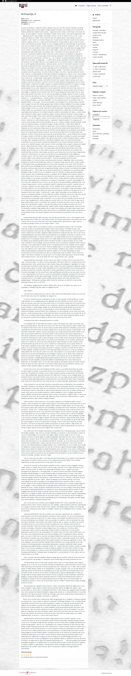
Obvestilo (96, 136)
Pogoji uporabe (91, 5)
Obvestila (96, 45)
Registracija (96, 20)
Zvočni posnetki (98, 57)
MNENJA (95, 37)
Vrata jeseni (96, 129)
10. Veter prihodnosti (99, 69)
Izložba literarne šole (99, 33)
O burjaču (81, 5)
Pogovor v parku (98, 95)
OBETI (95, 42)
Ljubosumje (96, 76)
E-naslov (96, 114)
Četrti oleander (97, 102)
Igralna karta (97, 71)
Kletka (95, 100)
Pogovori (95, 50)
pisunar (27, 18)
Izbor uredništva (103, 5)
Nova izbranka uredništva (101, 134)
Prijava (95, 18)
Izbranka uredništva (99, 30)
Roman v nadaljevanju (34, 20)
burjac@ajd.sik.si (11, 1)
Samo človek (97, 105)
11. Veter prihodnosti (99, 66)
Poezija (95, 47)
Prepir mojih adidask (99, 98)
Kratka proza (97, 35)
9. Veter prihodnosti (99, 74)
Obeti (94, 131)
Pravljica (95, 52)
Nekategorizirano (98, 40)
